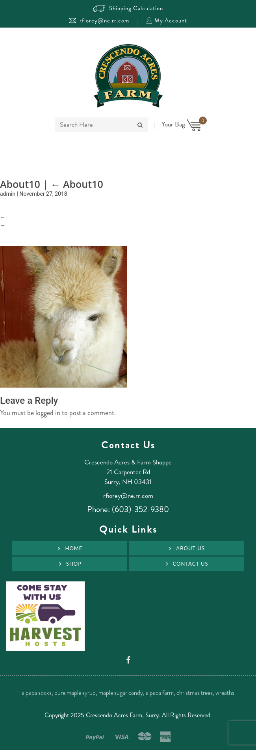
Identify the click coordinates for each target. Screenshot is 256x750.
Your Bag (181, 124)
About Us (190, 548)
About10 (76, 184)
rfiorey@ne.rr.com (99, 20)
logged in (47, 413)
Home (73, 548)
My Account (166, 20)
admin (7, 194)
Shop (74, 563)
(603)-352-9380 (140, 509)
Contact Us (190, 563)
